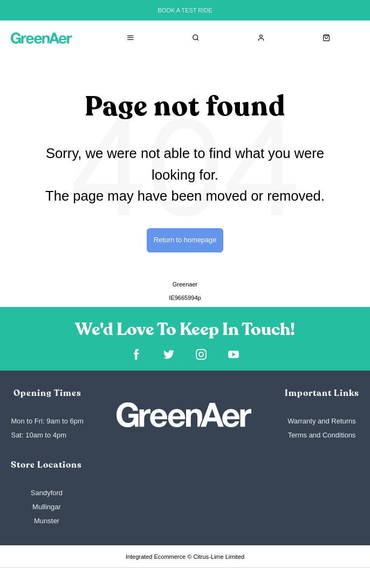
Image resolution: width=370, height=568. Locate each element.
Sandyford (47, 493)
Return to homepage (185, 240)
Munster (46, 521)
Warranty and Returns (321, 421)
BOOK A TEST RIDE (184, 10)
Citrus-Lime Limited (218, 556)
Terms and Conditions (322, 435)
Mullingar (46, 507)
